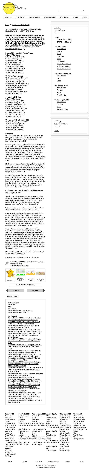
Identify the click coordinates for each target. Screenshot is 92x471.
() (15, 49)
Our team (39, 461)
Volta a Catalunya (66, 427)
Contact (82, 461)
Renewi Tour (64, 444)
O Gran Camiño (65, 433)
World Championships (65, 449)
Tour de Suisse (64, 443)
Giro (74, 433)
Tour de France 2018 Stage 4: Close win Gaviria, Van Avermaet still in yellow (24, 390)
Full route (60, 90)
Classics (8, 17)
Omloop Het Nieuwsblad (8, 417)
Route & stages (23, 416)
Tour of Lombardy (10, 454)
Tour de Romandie (66, 437)
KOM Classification (63, 66)
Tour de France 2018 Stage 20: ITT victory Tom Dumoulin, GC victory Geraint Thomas (24, 323)
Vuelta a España (49, 17)
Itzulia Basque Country (64, 430)
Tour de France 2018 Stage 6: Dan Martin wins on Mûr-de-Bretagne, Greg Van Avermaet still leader (24, 382)
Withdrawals (61, 61)
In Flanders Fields (10, 429)
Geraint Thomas (12, 296)
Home (7, 25)
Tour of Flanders (10, 435)
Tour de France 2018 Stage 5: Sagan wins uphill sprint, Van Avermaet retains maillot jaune (24, 386)
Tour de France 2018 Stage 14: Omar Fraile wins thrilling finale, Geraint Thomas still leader (24, 351)
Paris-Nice (63, 423)
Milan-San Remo (78, 418)
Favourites (60, 56)
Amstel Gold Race (10, 441)
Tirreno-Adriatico (65, 425)
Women (75, 17)
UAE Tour (63, 422)
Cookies (67, 461)
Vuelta (75, 431)
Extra (85, 17)
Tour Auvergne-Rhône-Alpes (65, 440)
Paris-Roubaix (9, 437)
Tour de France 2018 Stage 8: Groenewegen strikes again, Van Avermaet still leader (25, 374)
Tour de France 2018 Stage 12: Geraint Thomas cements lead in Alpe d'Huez (24, 359)
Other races (64, 17)
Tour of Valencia (65, 416)
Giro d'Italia (20, 17)
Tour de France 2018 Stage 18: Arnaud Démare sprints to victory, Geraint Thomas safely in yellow (25, 330)
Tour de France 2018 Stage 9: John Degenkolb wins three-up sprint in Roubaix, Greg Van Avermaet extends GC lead (25, 369)
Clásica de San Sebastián (9, 447)
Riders (59, 59)
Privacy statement (53, 461)
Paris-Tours (8, 456)
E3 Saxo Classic (10, 427)
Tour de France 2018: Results (18, 312)
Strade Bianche (10, 423)
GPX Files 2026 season (64, 42)
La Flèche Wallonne (11, 443)
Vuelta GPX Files (62, 109)
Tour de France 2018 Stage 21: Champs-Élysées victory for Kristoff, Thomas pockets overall (24, 319)
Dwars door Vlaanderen (8, 432)
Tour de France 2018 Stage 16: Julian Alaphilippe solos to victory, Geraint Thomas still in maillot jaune (24, 341)
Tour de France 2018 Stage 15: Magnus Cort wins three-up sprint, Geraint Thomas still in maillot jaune (24, 347)
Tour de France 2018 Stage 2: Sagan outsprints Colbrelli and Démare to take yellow (24, 397)
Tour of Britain (64, 446)
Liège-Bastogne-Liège (11, 444)
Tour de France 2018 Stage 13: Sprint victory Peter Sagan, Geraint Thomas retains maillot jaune (25, 355)
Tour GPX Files (61, 95)
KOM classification (25, 423)
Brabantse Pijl (9, 439)
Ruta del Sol (64, 420)
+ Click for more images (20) (25, 284)
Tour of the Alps (65, 435)
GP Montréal (9, 452)
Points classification (25, 425)
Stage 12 (35, 290)
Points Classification (63, 69)
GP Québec (8, 450)
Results (59, 51)
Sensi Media (52, 467)
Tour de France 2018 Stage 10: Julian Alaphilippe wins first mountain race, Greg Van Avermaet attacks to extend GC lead (24, 364)
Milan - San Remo (10, 425)
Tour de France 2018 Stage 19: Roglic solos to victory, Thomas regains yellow (23, 326)
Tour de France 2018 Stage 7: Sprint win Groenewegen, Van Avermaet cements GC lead (24, 378)
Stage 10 (16, 290)
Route (59, 54)
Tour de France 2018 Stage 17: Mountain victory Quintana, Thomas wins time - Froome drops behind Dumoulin (24, 335)
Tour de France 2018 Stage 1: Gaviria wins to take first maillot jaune (25, 401)
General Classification (64, 64)
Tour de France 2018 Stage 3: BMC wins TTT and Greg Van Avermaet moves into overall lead (24, 393)
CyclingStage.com (16, 8)
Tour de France (34, 17)
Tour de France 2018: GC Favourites (20, 310)
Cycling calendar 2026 (64, 39)
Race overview (61, 49)
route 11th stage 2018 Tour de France (26, 257)
